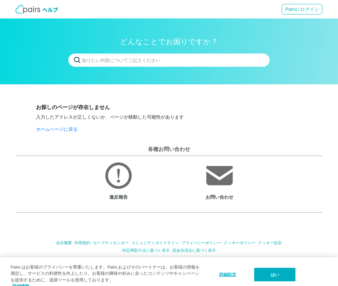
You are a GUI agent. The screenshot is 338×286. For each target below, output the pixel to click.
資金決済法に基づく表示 (194, 250)
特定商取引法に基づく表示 (146, 250)
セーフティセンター (111, 243)
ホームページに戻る (57, 129)
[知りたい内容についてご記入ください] (169, 60)
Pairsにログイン (302, 9)
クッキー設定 (270, 243)
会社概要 (64, 243)
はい (275, 278)
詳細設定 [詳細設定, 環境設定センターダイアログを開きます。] (228, 278)
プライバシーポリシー (201, 243)
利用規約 (82, 243)
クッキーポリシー (239, 243)
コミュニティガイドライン (155, 243)
